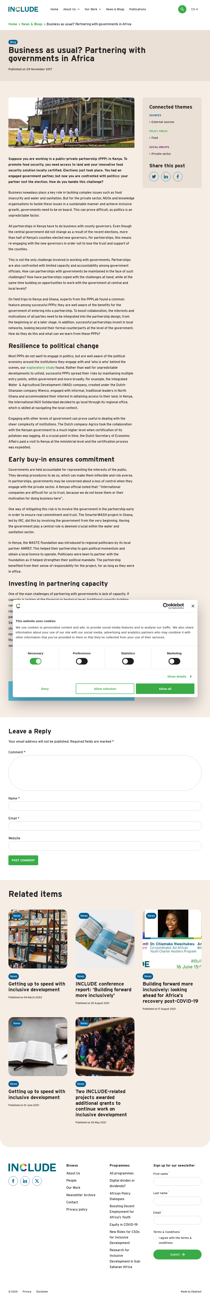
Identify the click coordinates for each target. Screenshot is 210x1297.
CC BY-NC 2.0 (125, 145)
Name (14, 798)
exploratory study (40, 368)
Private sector (161, 153)
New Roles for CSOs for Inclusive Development (125, 1237)
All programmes (122, 1173)
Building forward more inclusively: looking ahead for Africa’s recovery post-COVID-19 (170, 992)
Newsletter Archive (80, 1195)
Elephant (196, 1291)
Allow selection (105, 688)
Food (154, 137)
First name (161, 1173)
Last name (161, 1192)
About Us (69, 9)
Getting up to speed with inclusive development (36, 987)
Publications (137, 9)
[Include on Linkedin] (25, 1181)
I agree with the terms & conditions (175, 1240)
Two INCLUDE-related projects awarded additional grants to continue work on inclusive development (101, 1102)
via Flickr (111, 145)
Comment (16, 752)
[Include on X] (37, 1181)
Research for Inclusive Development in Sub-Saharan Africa (125, 1258)
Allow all (165, 688)
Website (14, 838)
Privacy (27, 1291)
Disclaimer (42, 1291)
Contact (72, 1202)
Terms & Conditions (167, 1231)
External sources (162, 122)
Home (54, 9)
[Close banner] (193, 605)
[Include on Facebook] (13, 1181)
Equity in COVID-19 (124, 1225)
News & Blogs (115, 9)
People (71, 1180)
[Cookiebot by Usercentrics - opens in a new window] (166, 606)
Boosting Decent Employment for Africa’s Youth (122, 1211)
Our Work (91, 9)
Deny (45, 688)
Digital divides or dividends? (122, 1183)
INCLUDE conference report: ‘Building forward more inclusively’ (103, 989)
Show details (176, 676)
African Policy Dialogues (120, 1196)
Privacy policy (76, 1209)
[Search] (182, 9)
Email (13, 818)
